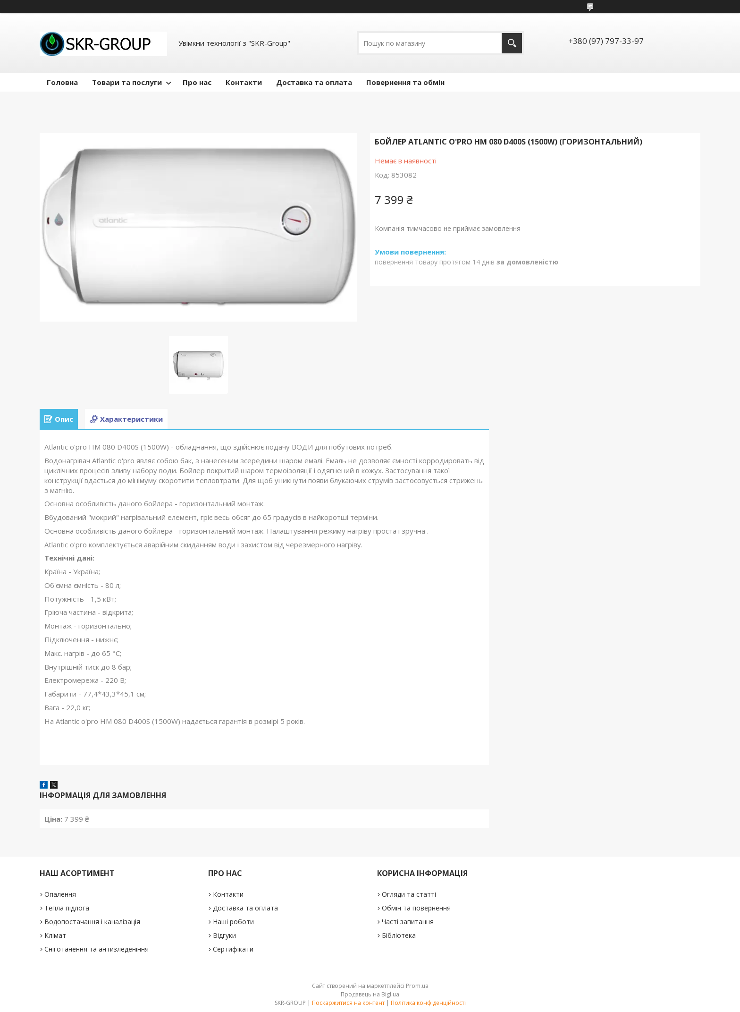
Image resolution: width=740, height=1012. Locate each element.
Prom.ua (417, 986)
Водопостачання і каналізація (92, 921)
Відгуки (224, 935)
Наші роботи (233, 921)
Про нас (197, 82)
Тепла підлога (66, 907)
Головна (62, 82)
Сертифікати (233, 948)
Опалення (60, 894)
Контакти (244, 82)
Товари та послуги (127, 82)
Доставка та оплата (314, 82)
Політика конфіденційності (428, 1003)
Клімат (55, 935)
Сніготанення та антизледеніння (96, 948)
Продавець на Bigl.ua (370, 994)
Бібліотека (399, 935)
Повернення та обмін (405, 82)
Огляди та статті (409, 894)
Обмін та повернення (416, 907)
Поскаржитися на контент (348, 1003)
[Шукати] (512, 43)
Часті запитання (408, 921)
